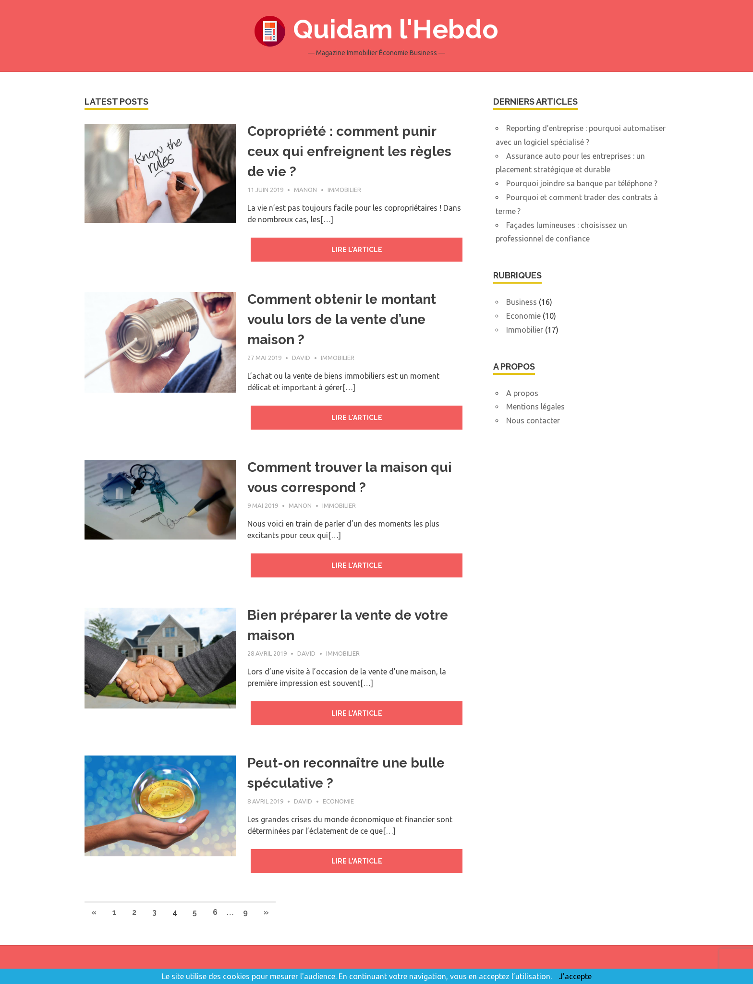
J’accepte (575, 976)
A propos (522, 393)
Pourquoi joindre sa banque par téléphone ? (581, 183)
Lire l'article (356, 249)
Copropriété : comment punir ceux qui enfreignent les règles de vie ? (349, 151)
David (301, 357)
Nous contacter (533, 420)
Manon (305, 189)
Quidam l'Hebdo (395, 29)
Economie (338, 801)
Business (521, 302)
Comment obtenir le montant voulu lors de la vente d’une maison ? (341, 319)
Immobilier (344, 189)
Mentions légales (535, 406)
